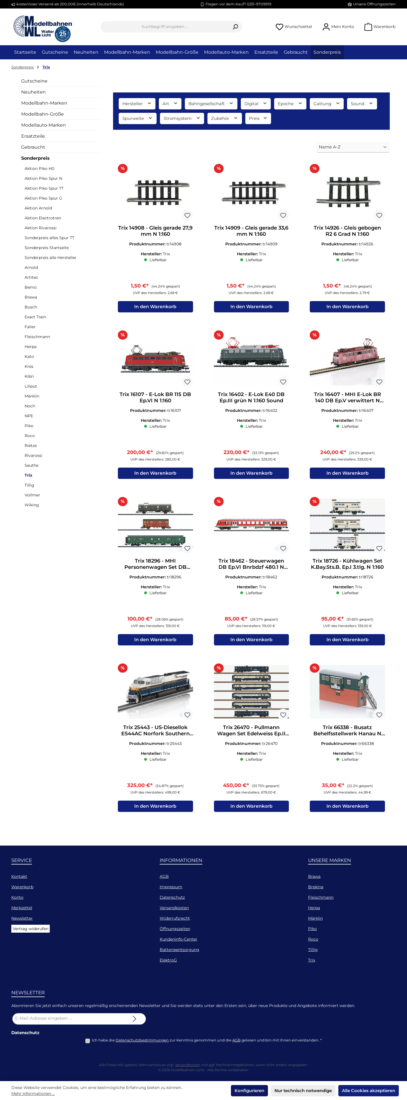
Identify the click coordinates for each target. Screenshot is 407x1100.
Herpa (30, 346)
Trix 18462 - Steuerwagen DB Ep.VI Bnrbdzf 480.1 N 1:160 (251, 566)
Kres (29, 366)
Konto (17, 897)
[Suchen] (235, 27)
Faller (30, 326)
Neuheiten (33, 92)
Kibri (29, 376)
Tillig (29, 485)
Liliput (31, 386)
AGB (164, 876)
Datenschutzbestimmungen (142, 1040)
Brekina (315, 886)
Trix (28, 475)
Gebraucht (33, 147)
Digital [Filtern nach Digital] (255, 103)
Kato (29, 356)
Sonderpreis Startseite (47, 247)
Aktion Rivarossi (41, 227)
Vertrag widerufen (30, 928)
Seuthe (31, 465)
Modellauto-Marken (43, 125)
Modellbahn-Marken (44, 103)
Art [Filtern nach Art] (170, 103)
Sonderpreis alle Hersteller (51, 257)
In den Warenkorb (155, 307)
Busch (31, 307)
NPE (29, 415)
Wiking (32, 504)
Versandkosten (174, 907)
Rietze (31, 445)
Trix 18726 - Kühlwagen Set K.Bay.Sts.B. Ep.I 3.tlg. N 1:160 (347, 566)
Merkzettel (21, 907)
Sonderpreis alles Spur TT (49, 237)
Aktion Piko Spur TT (44, 188)
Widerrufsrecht (175, 918)
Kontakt (19, 876)
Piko (29, 425)
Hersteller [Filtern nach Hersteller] (137, 103)
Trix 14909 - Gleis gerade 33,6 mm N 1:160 (251, 231)
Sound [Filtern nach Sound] (362, 103)
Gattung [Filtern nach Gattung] (326, 103)
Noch (30, 406)
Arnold (31, 267)
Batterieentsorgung (179, 949)
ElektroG (168, 960)
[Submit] (134, 1019)
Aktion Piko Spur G (43, 198)
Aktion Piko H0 (39, 168)
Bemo (31, 287)
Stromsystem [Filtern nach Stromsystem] (182, 118)
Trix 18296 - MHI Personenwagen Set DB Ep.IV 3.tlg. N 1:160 (155, 566)
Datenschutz (172, 897)
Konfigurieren (249, 1090)
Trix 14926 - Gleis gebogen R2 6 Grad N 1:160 (347, 231)
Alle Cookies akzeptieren (368, 1090)
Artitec (31, 277)
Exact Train (35, 316)
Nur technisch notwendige (303, 1090)
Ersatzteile (33, 136)
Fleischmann (37, 336)
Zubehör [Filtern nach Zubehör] (224, 118)
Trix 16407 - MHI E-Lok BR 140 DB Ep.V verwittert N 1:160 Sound (347, 398)
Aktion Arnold (38, 208)
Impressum (171, 886)
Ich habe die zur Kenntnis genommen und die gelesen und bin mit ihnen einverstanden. (207, 1040)
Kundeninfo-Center (178, 939)
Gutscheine (34, 81)
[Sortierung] (353, 147)
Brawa (31, 297)
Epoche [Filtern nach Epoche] (290, 103)
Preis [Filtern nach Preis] (258, 118)
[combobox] (165, 27)
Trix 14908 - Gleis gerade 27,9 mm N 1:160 (155, 231)
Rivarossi (33, 455)
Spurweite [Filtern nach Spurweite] (137, 118)
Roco (30, 435)
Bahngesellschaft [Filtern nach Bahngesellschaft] (211, 103)
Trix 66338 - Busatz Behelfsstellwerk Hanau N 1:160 (347, 734)
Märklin (32, 396)
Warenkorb (22, 886)
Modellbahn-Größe (42, 114)
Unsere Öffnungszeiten (374, 4)
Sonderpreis (35, 158)
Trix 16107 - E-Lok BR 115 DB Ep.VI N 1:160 (155, 398)
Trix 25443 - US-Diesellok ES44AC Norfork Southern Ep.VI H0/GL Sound (155, 734)
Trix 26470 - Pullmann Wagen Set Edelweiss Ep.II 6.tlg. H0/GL (251, 734)
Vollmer (32, 495)
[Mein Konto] (338, 27)
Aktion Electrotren (43, 218)
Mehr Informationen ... (33, 1093)
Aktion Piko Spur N (43, 178)
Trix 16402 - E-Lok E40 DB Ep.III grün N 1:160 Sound (251, 398)
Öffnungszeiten (175, 928)
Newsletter (22, 918)
